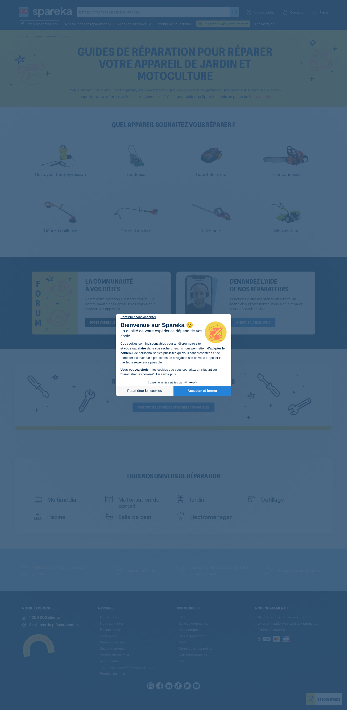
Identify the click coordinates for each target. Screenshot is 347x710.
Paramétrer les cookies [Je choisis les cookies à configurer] (144, 391)
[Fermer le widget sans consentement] (138, 317)
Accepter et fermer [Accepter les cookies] (202, 391)
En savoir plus (166, 374)
